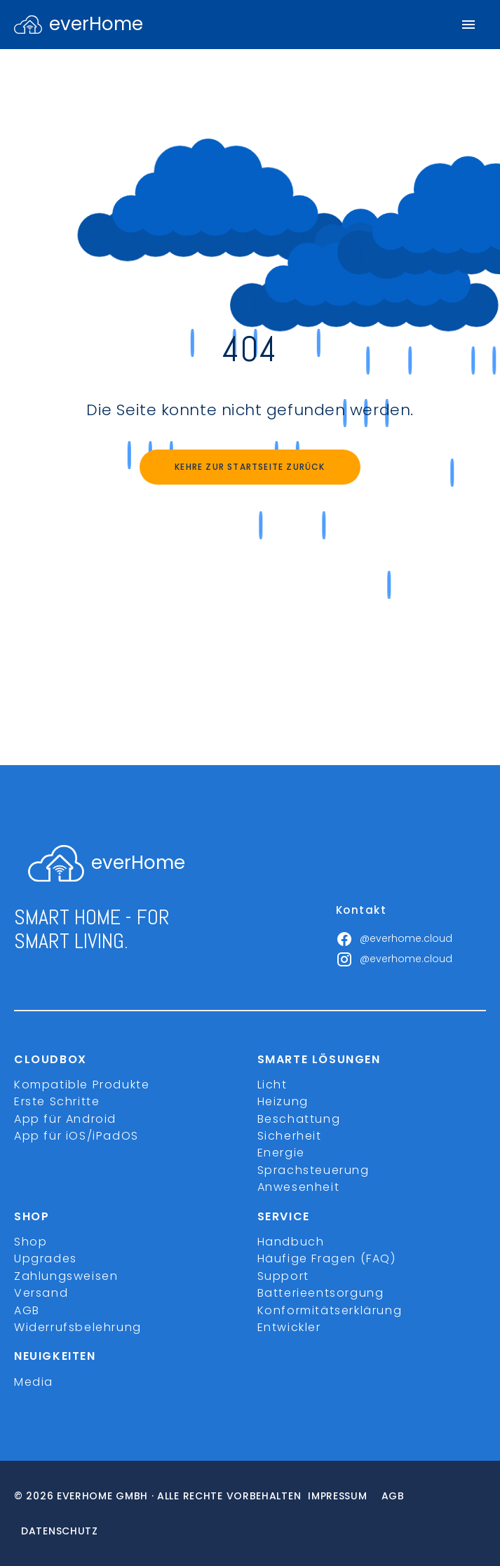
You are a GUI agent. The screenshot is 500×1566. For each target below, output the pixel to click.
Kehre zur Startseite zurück (250, 467)
